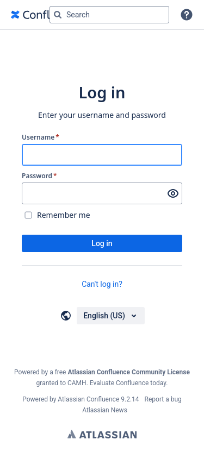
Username (40, 137)
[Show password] (173, 193)
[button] (187, 14)
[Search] (57, 14)
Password (39, 176)
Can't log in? (102, 284)
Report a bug (163, 399)
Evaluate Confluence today (128, 383)
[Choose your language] (111, 315)
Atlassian (102, 434)
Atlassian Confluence (88, 399)
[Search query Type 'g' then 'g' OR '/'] (109, 14)
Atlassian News (104, 410)
